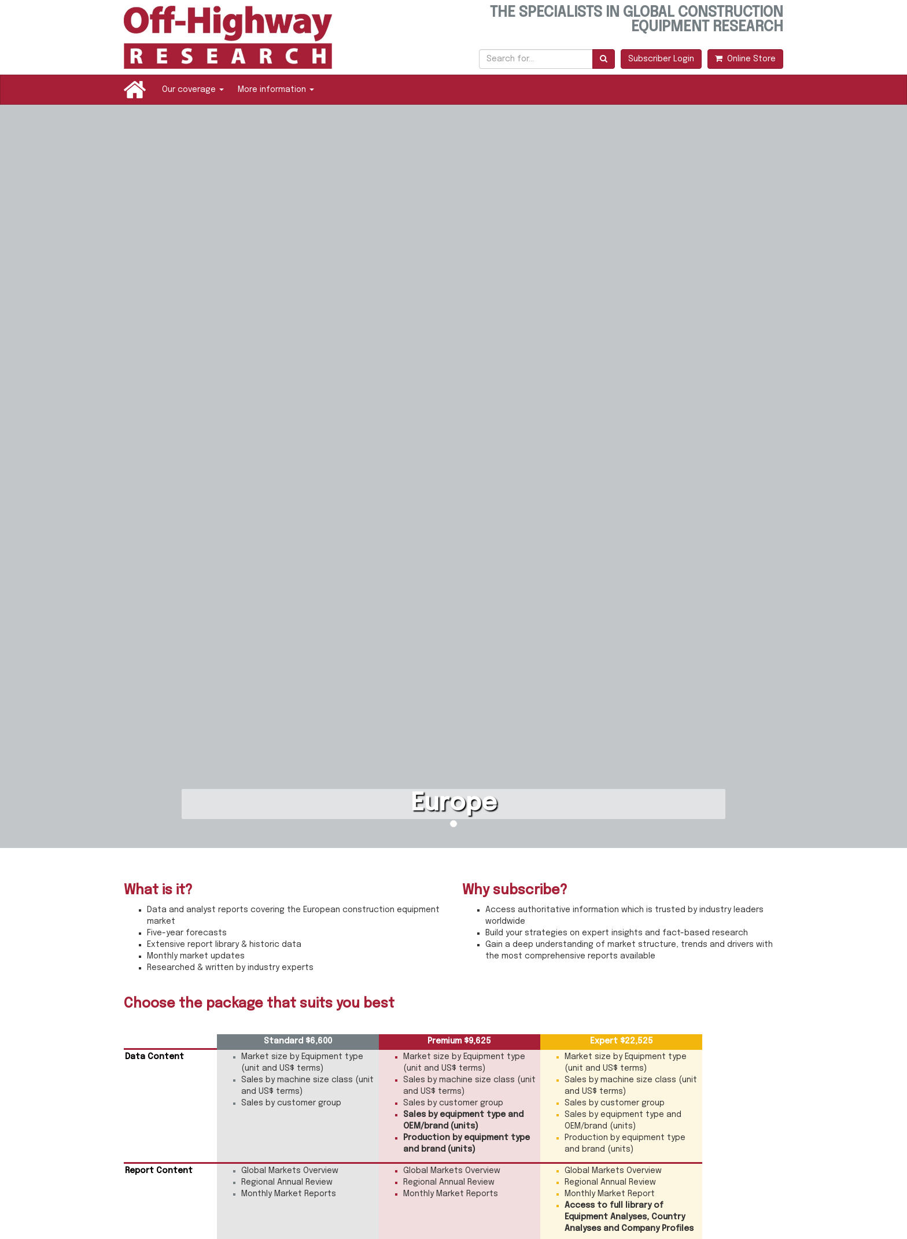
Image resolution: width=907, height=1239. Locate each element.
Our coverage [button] (193, 90)
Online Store (745, 58)
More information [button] (276, 90)
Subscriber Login (661, 59)
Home (134, 89)
